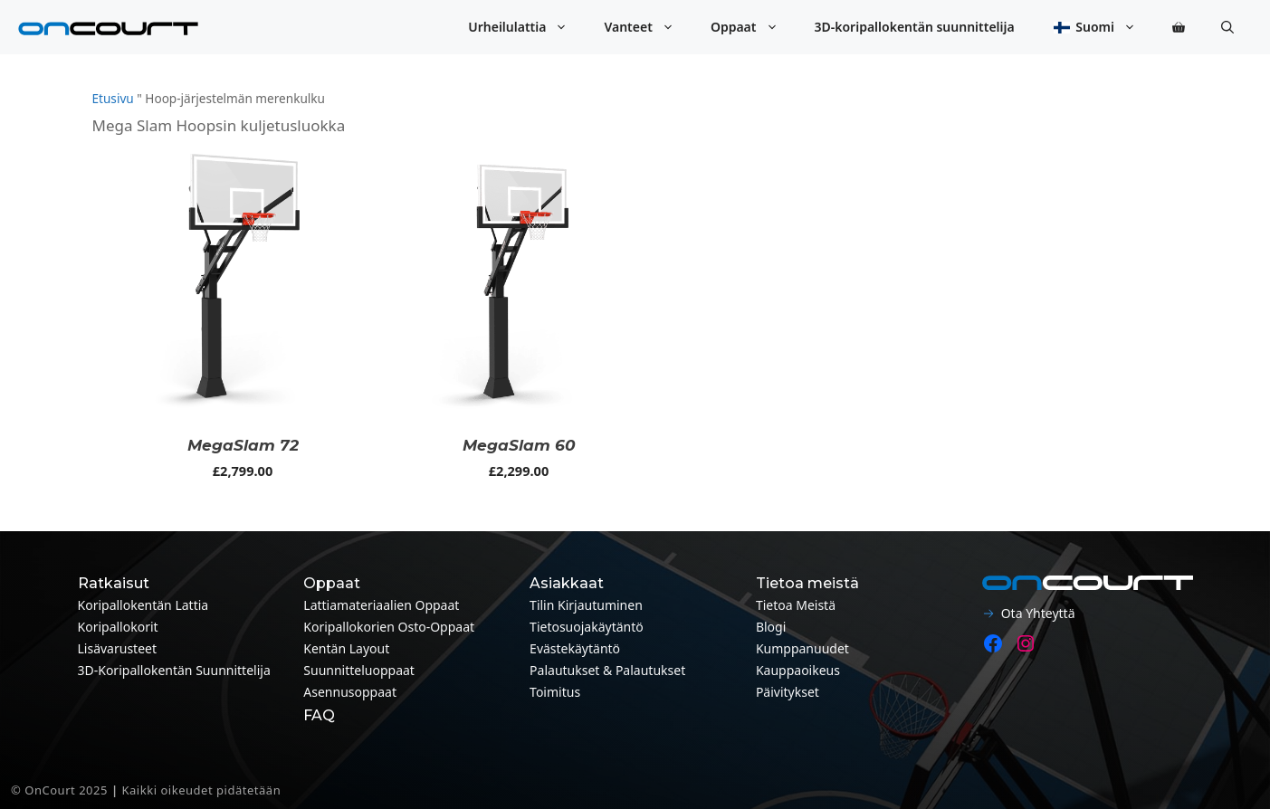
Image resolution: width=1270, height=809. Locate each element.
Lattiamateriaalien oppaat (381, 605)
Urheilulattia (527, 27)
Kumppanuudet (802, 648)
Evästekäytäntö (575, 648)
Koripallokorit (118, 626)
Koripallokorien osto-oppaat (388, 626)
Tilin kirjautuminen (586, 605)
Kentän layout (346, 648)
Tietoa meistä (796, 605)
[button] (1227, 27)
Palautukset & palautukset (607, 670)
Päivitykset (787, 691)
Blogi (771, 626)
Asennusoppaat (349, 691)
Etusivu (113, 98)
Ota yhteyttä (1038, 613)
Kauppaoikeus (798, 670)
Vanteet (648, 27)
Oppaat (754, 27)
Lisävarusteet (118, 648)
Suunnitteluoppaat (359, 670)
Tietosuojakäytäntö (587, 626)
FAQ (319, 715)
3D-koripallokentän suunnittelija (915, 26)
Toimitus (555, 691)
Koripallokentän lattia (143, 605)
